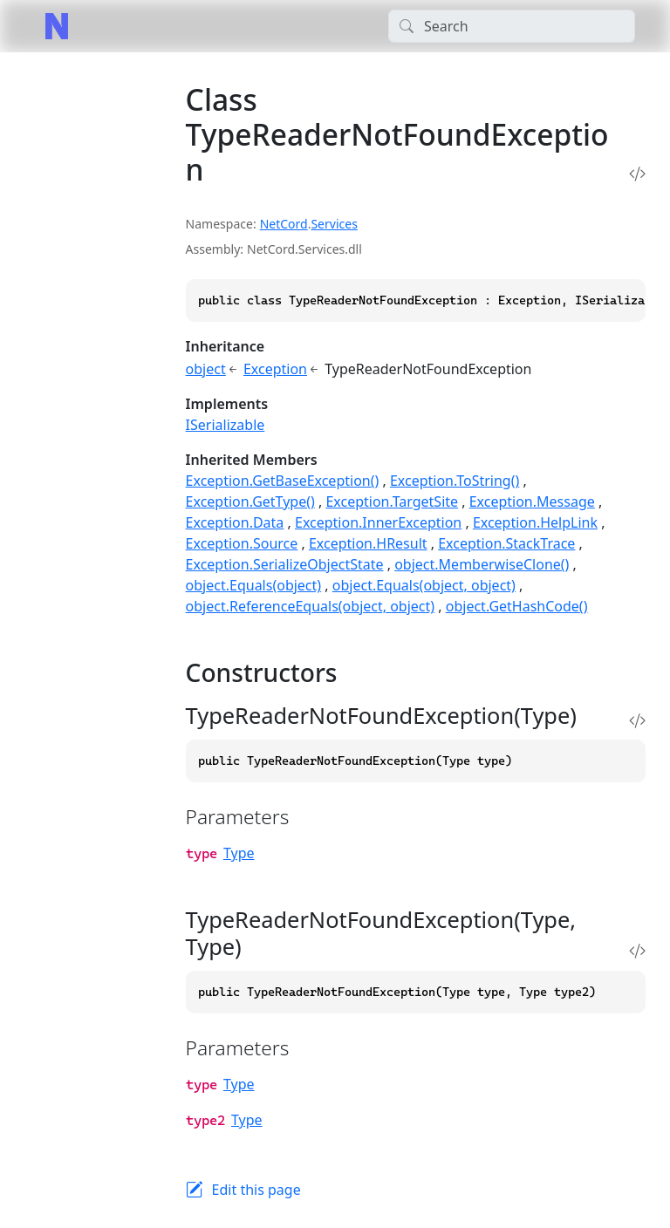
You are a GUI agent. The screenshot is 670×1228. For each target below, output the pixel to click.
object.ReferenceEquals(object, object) (310, 606)
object (206, 369)
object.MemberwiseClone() (481, 564)
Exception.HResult (368, 543)
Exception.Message (532, 501)
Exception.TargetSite (391, 501)
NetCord (284, 223)
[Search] (511, 26)
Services (334, 223)
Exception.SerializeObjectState (285, 564)
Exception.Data (235, 522)
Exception (275, 369)
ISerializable (225, 424)
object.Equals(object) (254, 585)
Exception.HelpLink (535, 522)
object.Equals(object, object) (424, 585)
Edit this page (256, 1189)
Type (239, 853)
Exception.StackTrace (506, 543)
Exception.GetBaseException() (282, 480)
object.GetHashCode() (517, 606)
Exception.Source (242, 543)
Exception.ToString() (454, 480)
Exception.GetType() (250, 501)
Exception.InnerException (378, 522)
